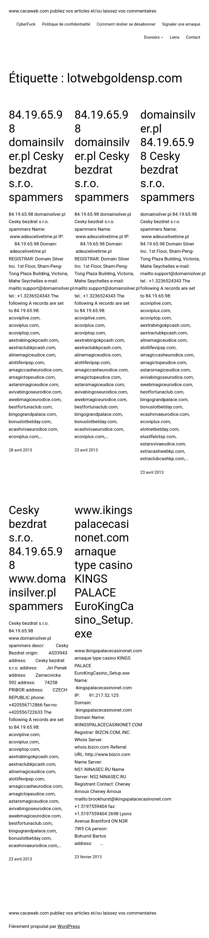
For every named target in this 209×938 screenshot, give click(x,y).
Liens (175, 37)
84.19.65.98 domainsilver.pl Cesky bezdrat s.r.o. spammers (36, 156)
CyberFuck (25, 24)
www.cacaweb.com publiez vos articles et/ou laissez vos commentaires (82, 11)
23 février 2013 (88, 856)
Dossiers (152, 37)
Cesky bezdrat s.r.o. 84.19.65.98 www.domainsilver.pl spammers (37, 558)
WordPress (68, 926)
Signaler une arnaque (181, 24)
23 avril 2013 (86, 450)
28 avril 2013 (20, 450)
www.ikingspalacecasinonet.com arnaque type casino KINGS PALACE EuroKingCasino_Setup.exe (104, 571)
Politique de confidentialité (66, 24)
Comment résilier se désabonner (126, 24)
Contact (193, 37)
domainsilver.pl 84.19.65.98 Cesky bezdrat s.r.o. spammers (168, 156)
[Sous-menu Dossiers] (162, 37)
